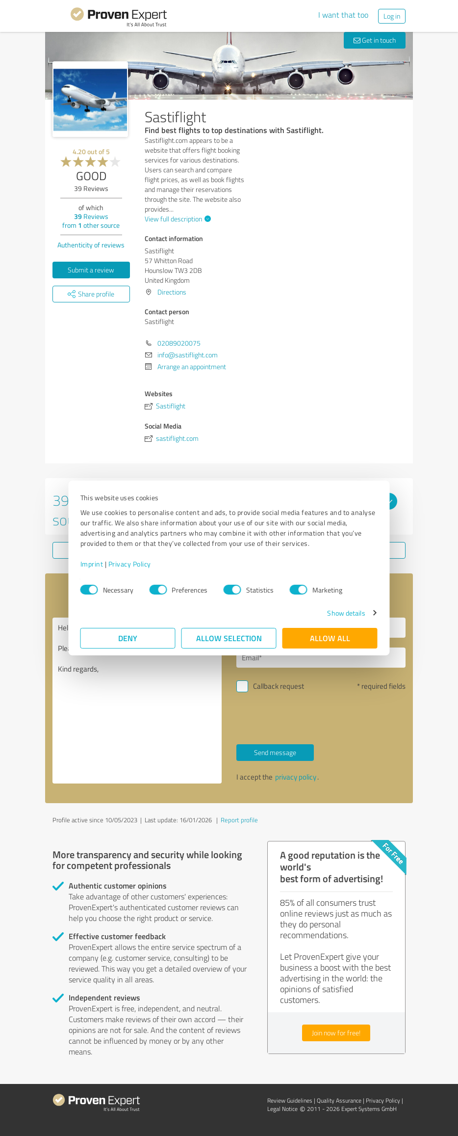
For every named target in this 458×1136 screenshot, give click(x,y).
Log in (391, 16)
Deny (128, 638)
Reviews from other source (91, 221)
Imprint (91, 563)
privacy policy (295, 777)
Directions (171, 292)
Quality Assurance (339, 1100)
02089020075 (179, 343)
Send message (275, 752)
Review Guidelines (289, 1100)
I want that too (343, 14)
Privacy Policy (129, 563)
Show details (346, 613)
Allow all (330, 638)
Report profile (239, 819)
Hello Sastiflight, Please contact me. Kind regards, (137, 701)
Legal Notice (282, 1109)
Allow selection (229, 638)
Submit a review (91, 269)
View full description (176, 218)
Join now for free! (336, 1032)
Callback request (278, 686)
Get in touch (375, 40)
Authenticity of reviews (91, 244)
